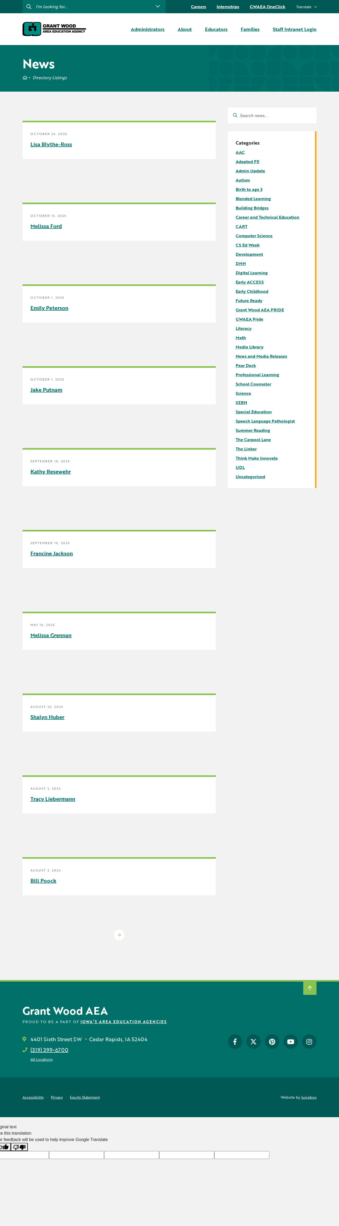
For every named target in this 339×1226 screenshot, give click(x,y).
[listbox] (306, 7)
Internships (228, 6)
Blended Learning (253, 198)
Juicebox (308, 1097)
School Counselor (253, 384)
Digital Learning (252, 273)
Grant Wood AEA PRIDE (260, 310)
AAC (240, 152)
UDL (240, 467)
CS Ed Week (248, 245)
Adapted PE (247, 161)
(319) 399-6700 (49, 1050)
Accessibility (33, 1097)
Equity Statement (85, 1097)
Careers (198, 6)
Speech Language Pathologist (265, 421)
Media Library (250, 347)
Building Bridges (252, 208)
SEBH (241, 402)
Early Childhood (252, 291)
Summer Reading (253, 430)
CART (241, 226)
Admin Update (250, 171)
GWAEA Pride (249, 319)
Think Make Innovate (257, 458)
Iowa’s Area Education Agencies (124, 1021)
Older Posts (119, 935)
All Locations (41, 1059)
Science (243, 393)
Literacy (244, 328)
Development (249, 254)
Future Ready (249, 300)
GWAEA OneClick (267, 6)
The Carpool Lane (253, 439)
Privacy (57, 1097)
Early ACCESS (250, 282)
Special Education (254, 412)
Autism (243, 180)
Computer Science (254, 235)
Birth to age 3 (249, 189)
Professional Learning (257, 375)
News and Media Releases (261, 356)
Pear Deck (246, 365)
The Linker (246, 449)
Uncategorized (250, 476)
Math (241, 337)
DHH (241, 263)
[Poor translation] (19, 1147)
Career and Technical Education (267, 217)
